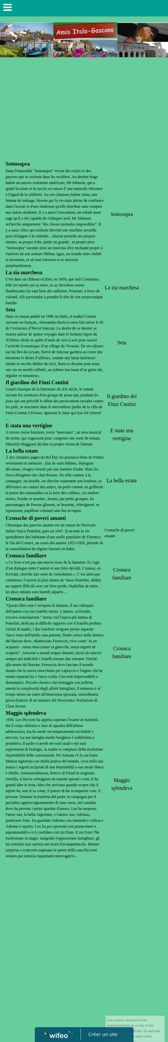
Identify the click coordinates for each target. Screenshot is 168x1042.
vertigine (42, 425)
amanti (58, 518)
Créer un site (102, 1034)
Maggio (14, 713)
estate (31, 451)
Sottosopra (18, 164)
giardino (20, 382)
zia (16, 272)
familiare (36, 555)
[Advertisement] (84, 110)
